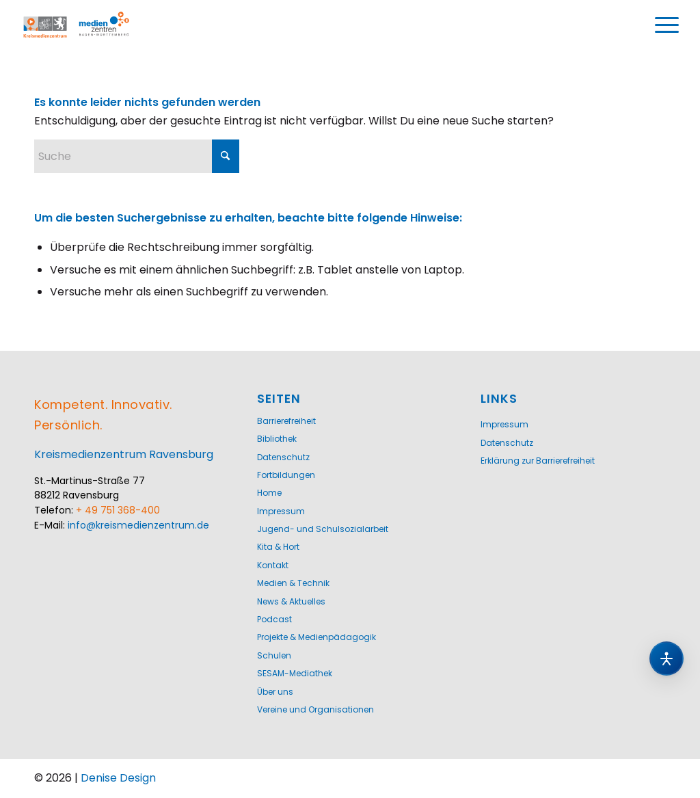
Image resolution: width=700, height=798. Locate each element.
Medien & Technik (293, 583)
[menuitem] (667, 25)
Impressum (281, 511)
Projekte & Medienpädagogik (316, 637)
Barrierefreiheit (286, 421)
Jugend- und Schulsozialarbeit (322, 529)
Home (269, 492)
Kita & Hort (278, 547)
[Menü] (667, 25)
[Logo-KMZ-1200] (90, 25)
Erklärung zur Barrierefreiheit (538, 460)
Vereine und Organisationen (315, 709)
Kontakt (272, 565)
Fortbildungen (286, 475)
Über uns (275, 691)
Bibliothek (277, 438)
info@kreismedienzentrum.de (138, 525)
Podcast (274, 619)
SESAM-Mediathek (294, 673)
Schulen (274, 655)
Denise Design (118, 778)
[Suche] (136, 156)
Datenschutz (283, 457)
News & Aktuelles (291, 601)
